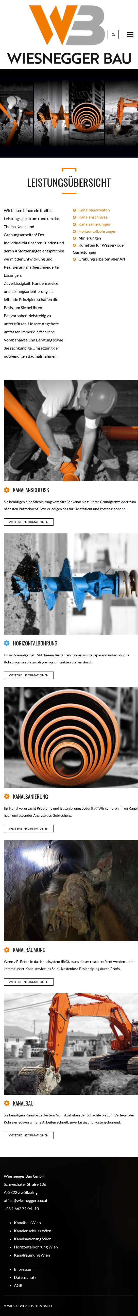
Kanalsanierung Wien (32, 1238)
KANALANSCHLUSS (31, 490)
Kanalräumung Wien (32, 1255)
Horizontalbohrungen (97, 231)
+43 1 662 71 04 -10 (21, 1208)
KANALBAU (23, 1103)
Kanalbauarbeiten (94, 209)
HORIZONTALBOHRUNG (35, 643)
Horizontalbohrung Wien (36, 1246)
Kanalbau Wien (27, 1222)
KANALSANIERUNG (30, 796)
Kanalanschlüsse (93, 216)
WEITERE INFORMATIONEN (28, 522)
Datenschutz (25, 1277)
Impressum (23, 1269)
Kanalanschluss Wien (32, 1230)
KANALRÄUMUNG (29, 950)
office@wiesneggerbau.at (25, 1200)
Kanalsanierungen (94, 224)
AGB (18, 1285)
